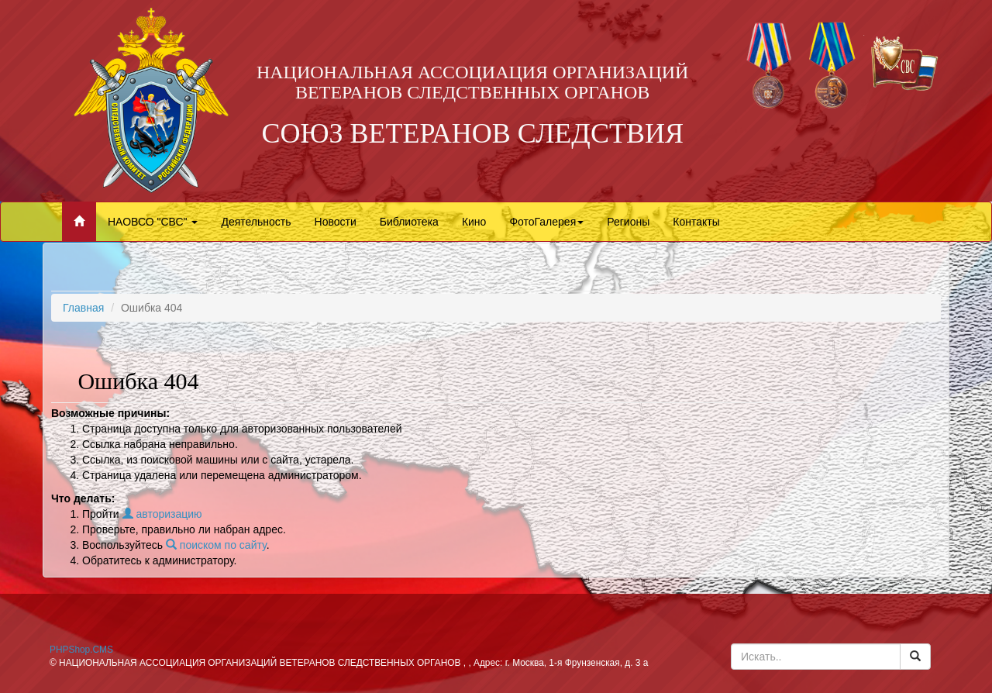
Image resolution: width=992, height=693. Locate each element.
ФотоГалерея (546, 221)
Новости (335, 221)
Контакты (696, 221)
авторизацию (162, 514)
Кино (474, 221)
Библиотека (409, 221)
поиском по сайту (216, 545)
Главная (83, 308)
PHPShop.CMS (81, 649)
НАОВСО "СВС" (153, 221)
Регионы (628, 221)
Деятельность (256, 221)
